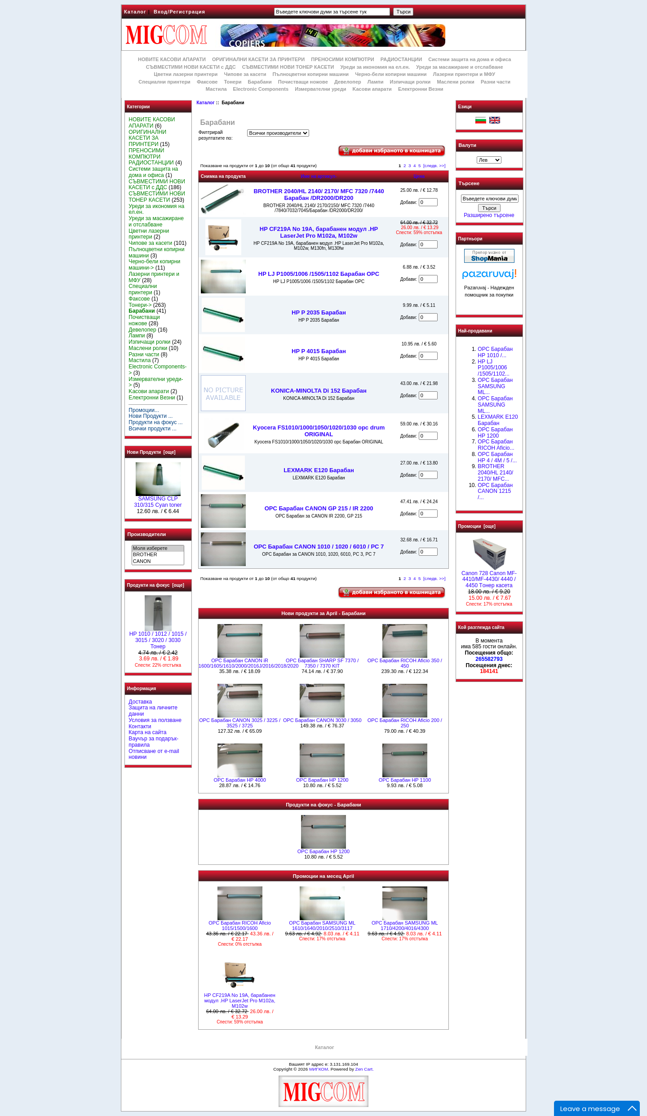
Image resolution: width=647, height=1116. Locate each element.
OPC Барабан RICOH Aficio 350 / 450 (405, 663)
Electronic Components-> (157, 369)
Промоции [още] (477, 526)
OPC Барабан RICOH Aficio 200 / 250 (405, 722)
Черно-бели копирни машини (390, 74)
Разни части (495, 81)
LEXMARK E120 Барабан (319, 470)
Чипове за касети (245, 74)
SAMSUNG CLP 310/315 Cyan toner (158, 499)
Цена (419, 176)
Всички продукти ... (153, 428)
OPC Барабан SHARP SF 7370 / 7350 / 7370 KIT (322, 663)
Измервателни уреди (320, 89)
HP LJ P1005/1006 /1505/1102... (494, 368)
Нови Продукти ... (151, 416)
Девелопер (347, 81)
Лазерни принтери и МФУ (464, 74)
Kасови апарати (372, 89)
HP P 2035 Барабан (319, 312)
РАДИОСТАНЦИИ (401, 59)
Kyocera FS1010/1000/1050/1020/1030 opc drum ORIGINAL (319, 431)
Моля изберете (158, 548)
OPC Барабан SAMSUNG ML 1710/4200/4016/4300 (405, 925)
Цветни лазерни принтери (185, 74)
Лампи (376, 81)
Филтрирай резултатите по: (216, 135)
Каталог (135, 11)
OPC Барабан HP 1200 (322, 780)
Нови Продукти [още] (151, 452)
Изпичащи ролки (410, 81)
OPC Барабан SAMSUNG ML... (495, 386)
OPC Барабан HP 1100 (405, 780)
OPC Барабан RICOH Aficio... (496, 444)
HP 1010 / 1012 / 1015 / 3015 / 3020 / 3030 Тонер (158, 638)
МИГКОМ (318, 1069)
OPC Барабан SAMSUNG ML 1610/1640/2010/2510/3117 (322, 925)
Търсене (469, 183)
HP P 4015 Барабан (319, 351)
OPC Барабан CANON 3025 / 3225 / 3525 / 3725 (239, 722)
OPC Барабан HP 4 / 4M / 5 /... (497, 457)
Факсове (207, 81)
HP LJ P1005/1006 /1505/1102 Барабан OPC (318, 273)
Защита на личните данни (153, 710)
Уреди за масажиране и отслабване (459, 67)
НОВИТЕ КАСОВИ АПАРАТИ (172, 59)
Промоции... (144, 410)
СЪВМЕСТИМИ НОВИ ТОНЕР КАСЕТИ (288, 67)
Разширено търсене (489, 215)
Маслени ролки (455, 81)
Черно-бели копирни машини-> (154, 264)
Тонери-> (140, 305)
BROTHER (158, 555)
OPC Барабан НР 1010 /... (495, 352)
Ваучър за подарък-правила (153, 741)
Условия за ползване (155, 720)
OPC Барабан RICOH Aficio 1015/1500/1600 (239, 925)
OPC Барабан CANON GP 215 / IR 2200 (319, 508)
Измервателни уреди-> (156, 382)
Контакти (140, 726)
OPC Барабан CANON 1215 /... (495, 491)
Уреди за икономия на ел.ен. (375, 67)
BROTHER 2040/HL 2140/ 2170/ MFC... (495, 472)
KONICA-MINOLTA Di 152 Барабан (319, 390)
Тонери (232, 81)
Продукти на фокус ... (155, 422)
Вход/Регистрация (179, 11)
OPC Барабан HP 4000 (239, 780)
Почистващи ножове (303, 81)
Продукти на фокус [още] (155, 585)
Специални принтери (164, 81)
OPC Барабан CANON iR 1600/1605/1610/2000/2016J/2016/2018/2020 (249, 663)
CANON (158, 561)
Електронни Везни (420, 89)
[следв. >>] (434, 165)
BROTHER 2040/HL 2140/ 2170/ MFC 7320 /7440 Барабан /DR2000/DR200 (318, 194)
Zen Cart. (364, 1069)
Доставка (140, 702)
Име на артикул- (319, 176)
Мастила (216, 89)
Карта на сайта (147, 732)
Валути (467, 145)
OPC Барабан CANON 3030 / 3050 (322, 720)
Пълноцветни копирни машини (310, 74)
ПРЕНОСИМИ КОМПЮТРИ (342, 59)
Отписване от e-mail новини (154, 754)
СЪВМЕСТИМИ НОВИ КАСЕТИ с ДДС (191, 67)
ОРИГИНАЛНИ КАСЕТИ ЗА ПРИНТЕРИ (258, 59)
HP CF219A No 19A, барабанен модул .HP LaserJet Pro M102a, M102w (319, 232)
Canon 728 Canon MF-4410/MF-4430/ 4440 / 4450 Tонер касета (489, 577)
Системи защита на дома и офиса (469, 59)
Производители (147, 534)
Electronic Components (260, 89)
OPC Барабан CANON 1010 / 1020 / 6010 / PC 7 (319, 546)
